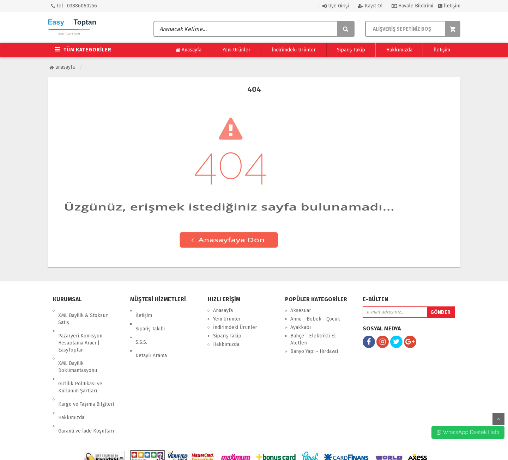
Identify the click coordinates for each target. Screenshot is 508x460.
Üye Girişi (335, 6)
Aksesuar (300, 310)
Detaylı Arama (151, 336)
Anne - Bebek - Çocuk (315, 319)
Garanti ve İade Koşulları (86, 396)
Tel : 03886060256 (74, 6)
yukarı (498, 419)
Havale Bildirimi (412, 6)
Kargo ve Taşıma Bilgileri (86, 380)
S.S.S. (141, 327)
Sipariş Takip (351, 50)
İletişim (449, 6)
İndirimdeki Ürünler (294, 50)
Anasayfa (188, 50)
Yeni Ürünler (236, 50)
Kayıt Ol (370, 6)
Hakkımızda (399, 50)
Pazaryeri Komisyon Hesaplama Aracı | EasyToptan (80, 333)
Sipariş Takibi (150, 319)
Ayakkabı (300, 327)
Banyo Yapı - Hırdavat (314, 351)
